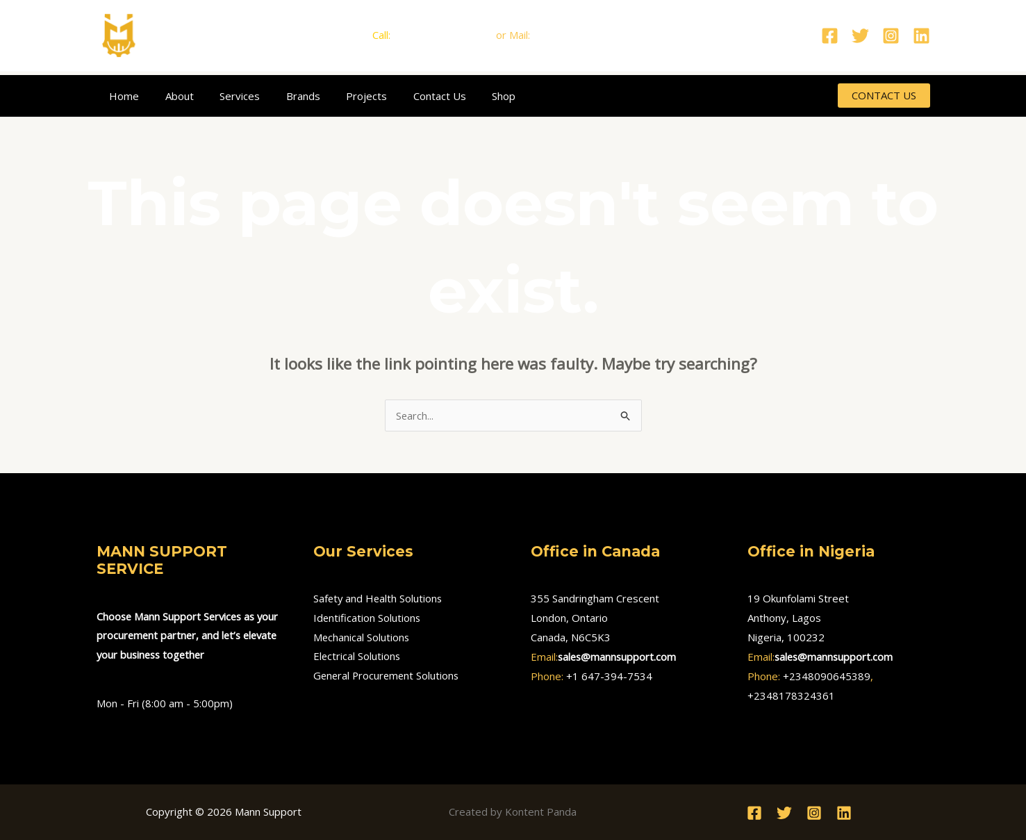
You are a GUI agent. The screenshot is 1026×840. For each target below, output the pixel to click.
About (172, 96)
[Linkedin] (921, 35)
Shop (470, 96)
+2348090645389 (826, 676)
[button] (884, 95)
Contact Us (411, 96)
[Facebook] (829, 35)
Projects (343, 96)
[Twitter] (860, 35)
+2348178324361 (791, 695)
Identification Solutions (367, 618)
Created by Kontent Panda (513, 811)
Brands (285, 96)
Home (122, 96)
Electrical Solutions (357, 657)
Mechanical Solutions (362, 637)
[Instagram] (891, 35)
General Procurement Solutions (388, 676)
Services (227, 96)
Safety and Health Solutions (379, 598)
